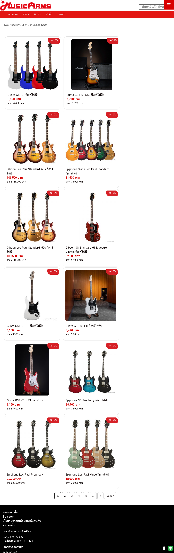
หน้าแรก (13, 14)
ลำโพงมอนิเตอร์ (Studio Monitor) (20, 520)
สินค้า (37, 14)
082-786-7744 (46, 425)
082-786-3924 (31, 437)
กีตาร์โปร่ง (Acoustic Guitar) (18, 497)
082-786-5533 (40, 417)
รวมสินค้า (9, 355)
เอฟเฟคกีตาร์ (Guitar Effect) (18, 508)
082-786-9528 (33, 441)
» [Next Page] (100, 325)
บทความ (62, 14)
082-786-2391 (48, 456)
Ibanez (6, 531)
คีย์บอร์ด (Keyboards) (14, 501)
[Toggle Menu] (169, 5)
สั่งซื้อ (49, 14)
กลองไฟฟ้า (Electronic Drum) (18, 512)
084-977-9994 (41, 421)
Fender (6, 524)
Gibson (6, 527)
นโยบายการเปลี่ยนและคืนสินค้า (22, 350)
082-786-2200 (49, 433)
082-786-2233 (52, 448)
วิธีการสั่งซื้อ (10, 342)
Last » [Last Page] (110, 325)
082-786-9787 (41, 445)
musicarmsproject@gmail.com (27, 487)
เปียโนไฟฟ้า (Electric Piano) (18, 504)
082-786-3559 (41, 409)
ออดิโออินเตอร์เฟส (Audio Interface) (22, 516)
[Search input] (155, 7)
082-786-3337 (41, 413)
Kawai (6, 535)
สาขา (26, 14)
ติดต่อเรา (8, 346)
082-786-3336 (39, 429)
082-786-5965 (48, 452)
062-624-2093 (44, 405)
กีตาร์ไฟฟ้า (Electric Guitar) (17, 493)
